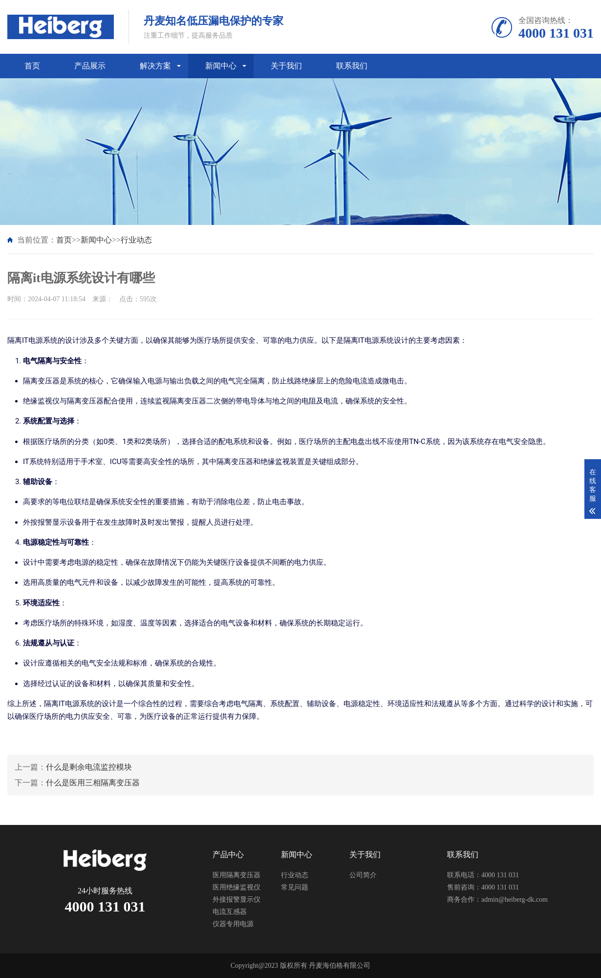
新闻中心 (220, 66)
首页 (32, 66)
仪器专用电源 (233, 924)
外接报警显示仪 (236, 899)
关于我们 (286, 66)
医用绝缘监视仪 (236, 887)
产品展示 (90, 66)
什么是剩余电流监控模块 (89, 767)
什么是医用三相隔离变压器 (93, 782)
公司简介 (363, 875)
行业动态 (136, 240)
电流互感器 (230, 911)
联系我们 (351, 66)
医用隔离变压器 (236, 875)
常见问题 (294, 887)
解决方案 (155, 66)
